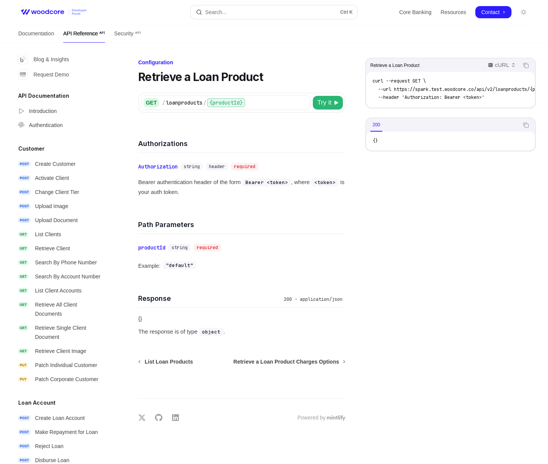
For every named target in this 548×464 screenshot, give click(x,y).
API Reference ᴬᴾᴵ (84, 36)
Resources (453, 12)
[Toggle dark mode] (524, 12)
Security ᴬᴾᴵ (127, 36)
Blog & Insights (43, 59)
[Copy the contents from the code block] (526, 65)
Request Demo (43, 74)
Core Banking (415, 12)
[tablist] (442, 125)
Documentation (36, 36)
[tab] (376, 124)
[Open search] (274, 12)
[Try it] (328, 103)
